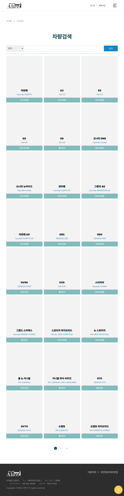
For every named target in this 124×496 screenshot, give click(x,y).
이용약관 (92, 472)
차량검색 (20, 21)
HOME (9, 21)
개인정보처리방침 (109, 472)
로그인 (92, 5)
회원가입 (102, 5)
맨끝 (67, 448)
